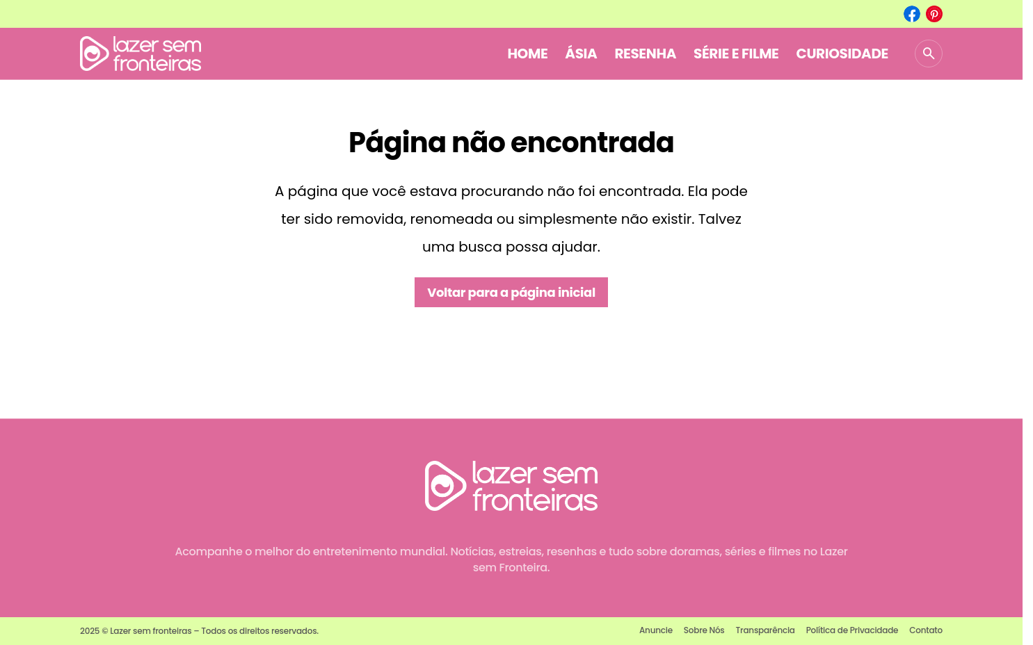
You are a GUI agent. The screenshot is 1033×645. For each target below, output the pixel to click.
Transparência (765, 630)
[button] (928, 53)
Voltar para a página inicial (511, 292)
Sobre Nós (704, 630)
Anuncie (656, 630)
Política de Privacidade (852, 630)
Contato (926, 630)
